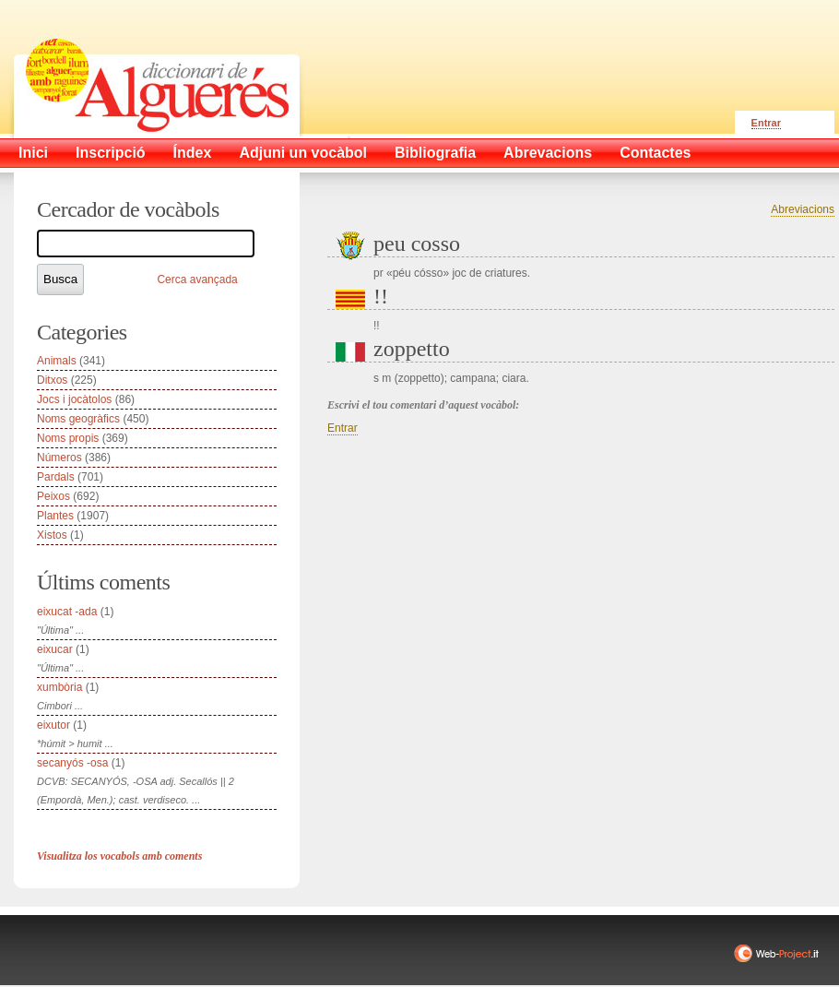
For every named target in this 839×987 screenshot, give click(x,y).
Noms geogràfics (78, 418)
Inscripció (111, 153)
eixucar (55, 649)
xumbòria (59, 687)
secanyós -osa (72, 762)
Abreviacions (802, 209)
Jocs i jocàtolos (74, 399)
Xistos (52, 535)
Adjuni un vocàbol (303, 153)
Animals (57, 360)
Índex (192, 153)
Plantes (55, 515)
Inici (33, 153)
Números (59, 457)
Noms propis (68, 438)
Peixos (53, 496)
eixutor (53, 725)
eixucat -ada (67, 611)
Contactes (655, 153)
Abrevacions (547, 153)
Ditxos (52, 380)
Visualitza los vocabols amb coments (119, 856)
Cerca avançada (197, 279)
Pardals (56, 476)
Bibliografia (435, 153)
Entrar (766, 122)
